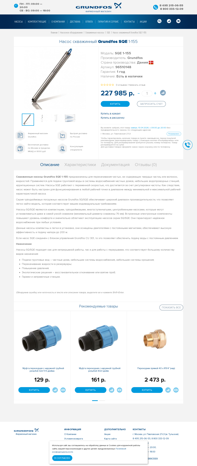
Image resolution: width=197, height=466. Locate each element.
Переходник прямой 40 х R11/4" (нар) (156, 368)
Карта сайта (110, 438)
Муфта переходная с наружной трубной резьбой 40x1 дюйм (99, 369)
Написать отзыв (137, 85)
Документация (115, 164)
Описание (49, 164)
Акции (107, 434)
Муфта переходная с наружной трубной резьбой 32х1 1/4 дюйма (43, 369)
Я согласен (62, 458)
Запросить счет (151, 103)
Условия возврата (73, 438)
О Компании (70, 434)
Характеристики (80, 164)
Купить (115, 103)
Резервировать (173, 133)
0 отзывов (121, 85)
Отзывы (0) (146, 164)
